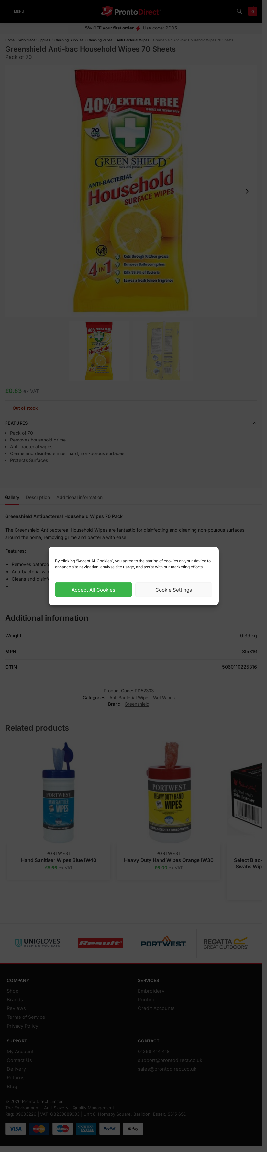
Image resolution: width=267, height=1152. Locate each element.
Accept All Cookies (93, 590)
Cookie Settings (173, 590)
